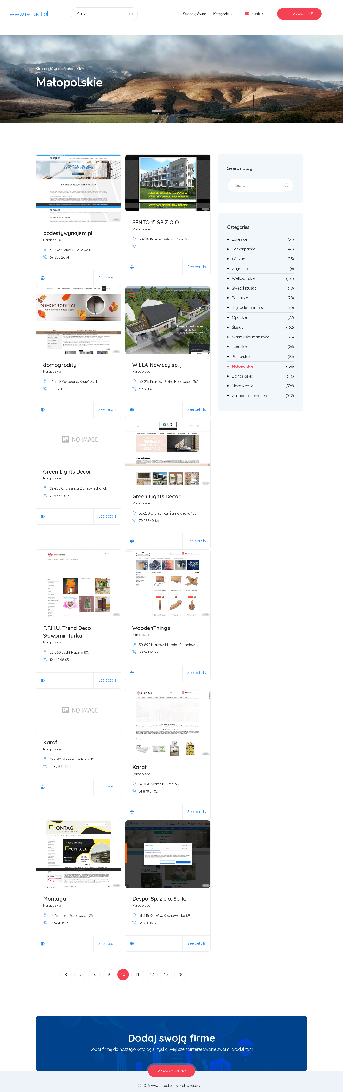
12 (152, 968)
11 (137, 968)
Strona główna (194, 14)
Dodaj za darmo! (171, 1064)
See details (107, 271)
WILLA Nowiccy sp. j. (157, 358)
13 (166, 968)
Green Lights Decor (67, 465)
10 (123, 968)
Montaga (54, 892)
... (80, 968)
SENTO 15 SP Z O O (155, 216)
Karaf (50, 736)
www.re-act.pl (29, 14)
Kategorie (223, 14)
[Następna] (180, 968)
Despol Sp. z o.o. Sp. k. (159, 892)
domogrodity (60, 358)
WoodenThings (151, 621)
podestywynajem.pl (68, 227)
